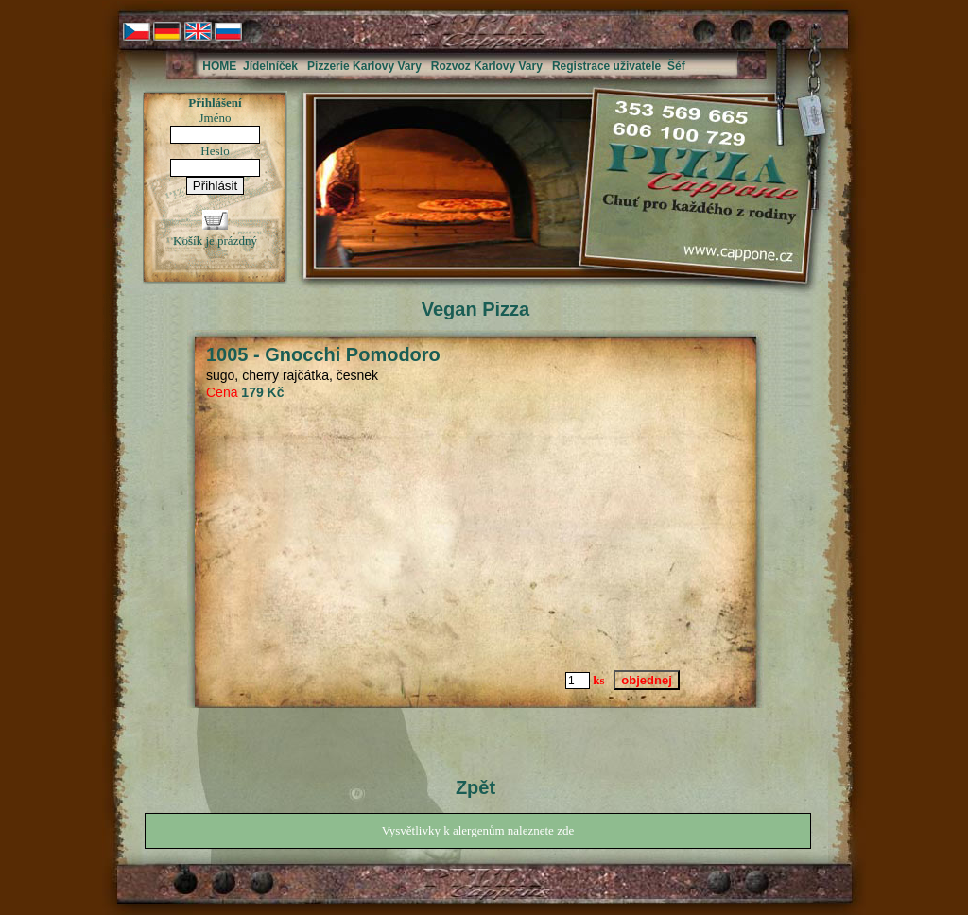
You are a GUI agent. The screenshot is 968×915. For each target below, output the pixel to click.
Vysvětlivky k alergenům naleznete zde (478, 830)
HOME (219, 66)
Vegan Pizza (476, 309)
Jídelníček (270, 66)
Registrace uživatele (606, 66)
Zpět (475, 787)
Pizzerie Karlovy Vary (364, 66)
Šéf (676, 66)
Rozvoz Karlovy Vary (487, 66)
